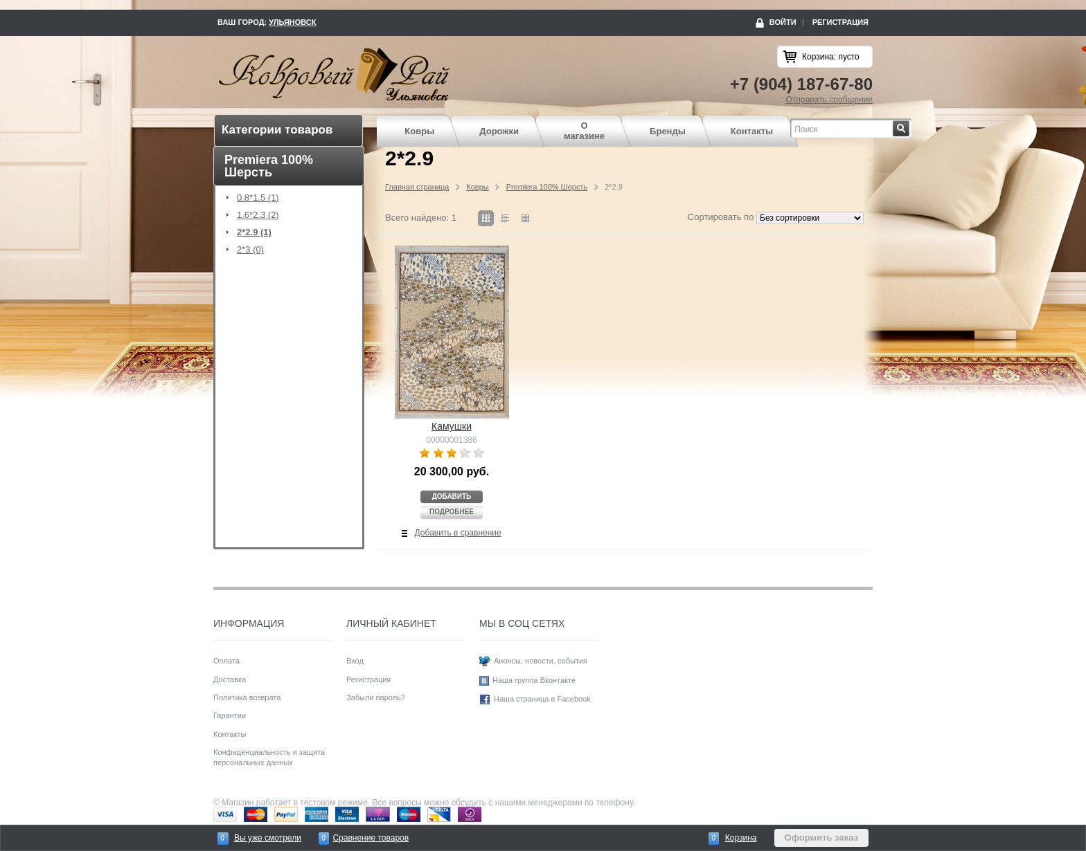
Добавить (452, 496)
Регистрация (840, 22)
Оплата (226, 661)
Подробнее (451, 511)
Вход (355, 661)
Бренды (668, 131)
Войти (782, 22)
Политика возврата (247, 697)
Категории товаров (277, 129)
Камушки (451, 426)
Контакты (752, 131)
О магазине (584, 131)
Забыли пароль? (375, 697)
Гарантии (229, 715)
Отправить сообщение (829, 99)
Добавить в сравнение (458, 533)
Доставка (229, 679)
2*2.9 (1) (254, 232)
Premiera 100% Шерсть (546, 187)
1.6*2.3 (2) (258, 215)
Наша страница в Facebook (542, 699)
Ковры (419, 131)
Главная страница (417, 187)
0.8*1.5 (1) (258, 198)
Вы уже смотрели (267, 838)
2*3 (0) (250, 250)
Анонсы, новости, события (540, 661)
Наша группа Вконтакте (534, 680)
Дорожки (499, 131)
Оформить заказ (821, 837)
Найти (909, 124)
